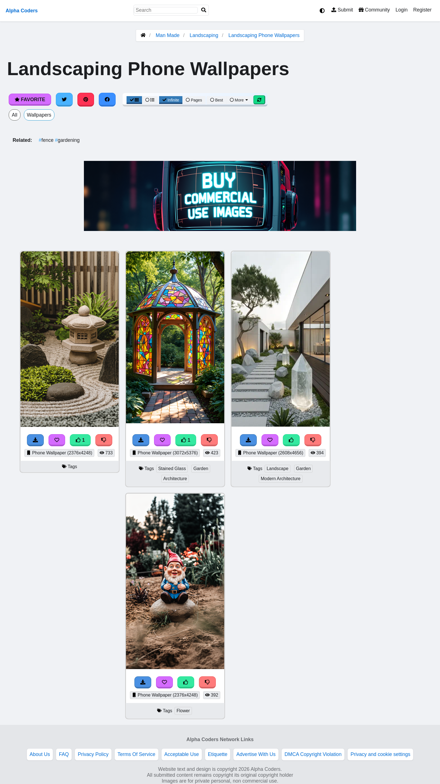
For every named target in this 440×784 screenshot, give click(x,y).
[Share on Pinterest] (85, 99)
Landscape (277, 468)
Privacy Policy (93, 754)
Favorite (30, 99)
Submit (342, 10)
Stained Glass (172, 468)
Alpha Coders (22, 10)
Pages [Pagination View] (194, 100)
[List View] (150, 100)
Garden (200, 468)
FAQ (64, 754)
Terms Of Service (136, 754)
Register (422, 10)
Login (401, 10)
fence (47, 140)
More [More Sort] (239, 100)
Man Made (168, 35)
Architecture (175, 478)
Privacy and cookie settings (380, 754)
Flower (183, 710)
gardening (67, 140)
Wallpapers (39, 115)
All (14, 115)
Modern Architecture (281, 478)
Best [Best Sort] (216, 100)
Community (374, 10)
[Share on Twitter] (64, 99)
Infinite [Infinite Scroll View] (170, 100)
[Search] (203, 10)
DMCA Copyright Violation (313, 754)
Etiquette (217, 754)
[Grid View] (134, 100)
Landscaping (204, 35)
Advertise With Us (256, 754)
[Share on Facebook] (107, 99)
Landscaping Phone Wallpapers (264, 35)
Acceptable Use (181, 754)
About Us (40, 754)
